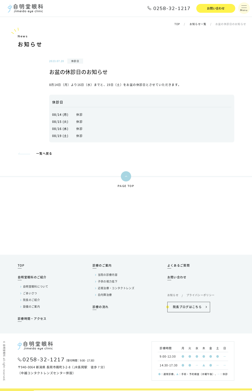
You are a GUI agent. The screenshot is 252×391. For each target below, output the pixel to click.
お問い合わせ (216, 8)
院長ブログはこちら (186, 307)
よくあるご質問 (178, 266)
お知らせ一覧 (198, 24)
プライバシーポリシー (200, 295)
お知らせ (173, 295)
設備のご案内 (31, 307)
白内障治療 (105, 295)
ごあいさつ (30, 294)
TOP (177, 24)
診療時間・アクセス (32, 319)
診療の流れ (101, 307)
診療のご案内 (102, 266)
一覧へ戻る (44, 153)
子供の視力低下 (108, 282)
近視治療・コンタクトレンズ (116, 289)
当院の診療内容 (108, 275)
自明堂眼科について (35, 287)
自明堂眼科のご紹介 (32, 277)
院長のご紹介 (31, 300)
